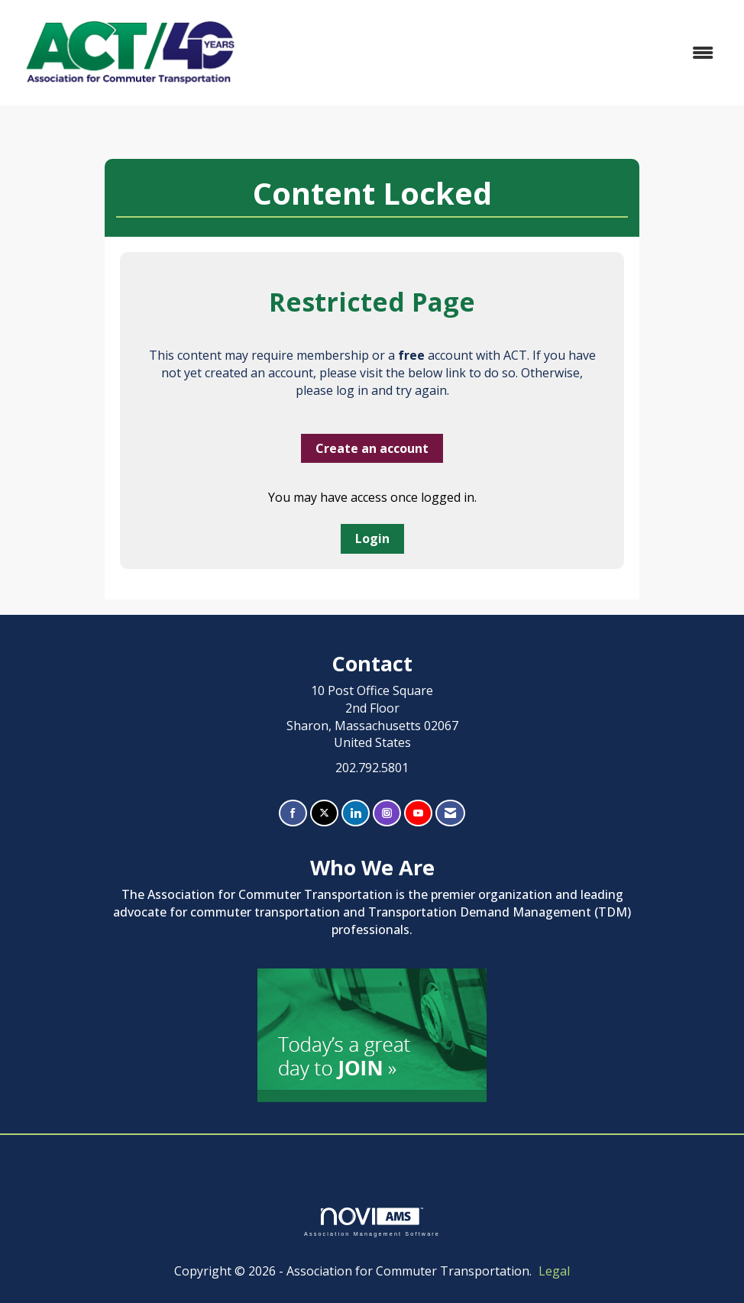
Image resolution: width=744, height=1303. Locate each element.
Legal (554, 1271)
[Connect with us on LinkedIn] (355, 813)
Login (372, 538)
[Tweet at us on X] (324, 813)
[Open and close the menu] (489, 53)
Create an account (372, 448)
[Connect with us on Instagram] (387, 813)
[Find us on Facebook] (293, 813)
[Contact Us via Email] (450, 813)
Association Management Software (372, 1222)
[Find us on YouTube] (418, 813)
